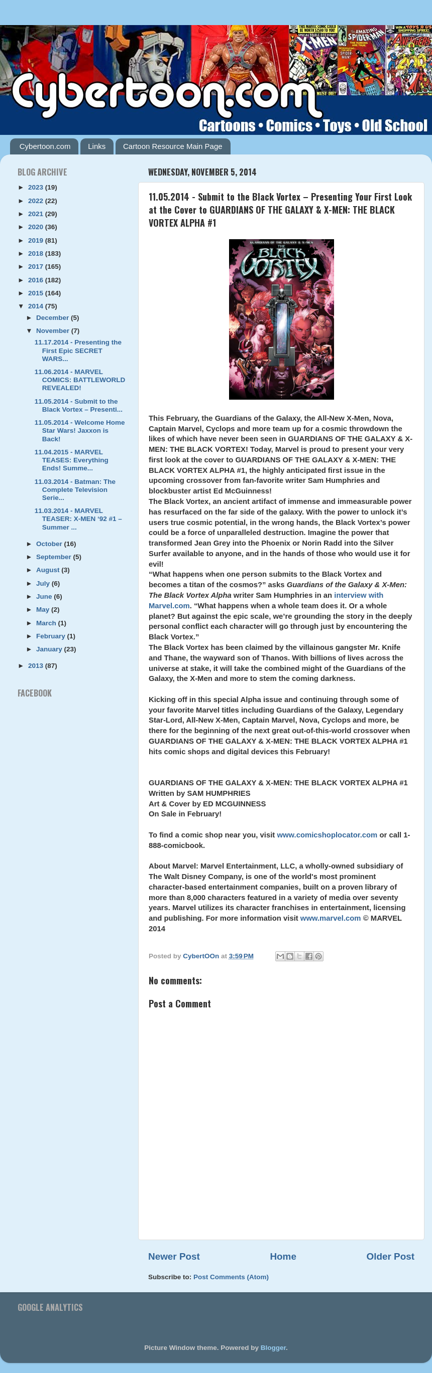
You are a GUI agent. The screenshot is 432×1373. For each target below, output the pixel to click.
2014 (36, 306)
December (53, 317)
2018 (36, 253)
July (44, 583)
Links (96, 146)
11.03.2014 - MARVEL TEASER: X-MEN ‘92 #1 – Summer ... (78, 519)
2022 (36, 201)
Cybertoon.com (45, 146)
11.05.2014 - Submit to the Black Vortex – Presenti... (79, 405)
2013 (36, 665)
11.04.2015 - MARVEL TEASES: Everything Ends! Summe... (72, 460)
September (54, 557)
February (51, 636)
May (43, 609)
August (48, 570)
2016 (36, 280)
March (47, 623)
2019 (36, 240)
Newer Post (174, 1256)
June (45, 596)
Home (283, 1256)
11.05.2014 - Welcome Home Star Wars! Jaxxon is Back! (80, 430)
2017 (36, 266)
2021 (36, 214)
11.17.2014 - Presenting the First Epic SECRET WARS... (78, 350)
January (50, 649)
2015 (36, 293)
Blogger (273, 1347)
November (53, 330)
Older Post (390, 1256)
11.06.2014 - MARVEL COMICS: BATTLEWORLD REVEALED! (80, 380)
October (50, 544)
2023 (36, 187)
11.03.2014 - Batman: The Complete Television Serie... (75, 489)
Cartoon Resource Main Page (173, 146)
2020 (36, 227)
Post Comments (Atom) (231, 1277)
